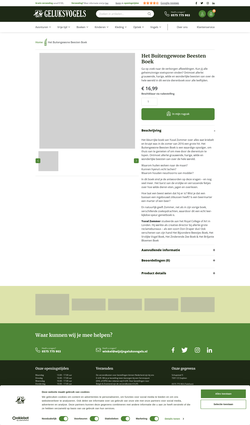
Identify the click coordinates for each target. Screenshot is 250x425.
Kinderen (100, 27)
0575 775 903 (180, 15)
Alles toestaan (223, 393)
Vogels (154, 27)
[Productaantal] (149, 102)
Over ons (182, 27)
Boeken (81, 27)
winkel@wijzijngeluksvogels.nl (124, 351)
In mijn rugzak (180, 113)
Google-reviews (170, 3)
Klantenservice (206, 27)
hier (107, 3)
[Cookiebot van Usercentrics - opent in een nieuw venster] (21, 418)
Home (41, 42)
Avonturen (41, 27)
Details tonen (172, 418)
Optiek (137, 27)
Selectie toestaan (223, 404)
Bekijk (118, 3)
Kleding (119, 27)
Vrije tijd (62, 27)
